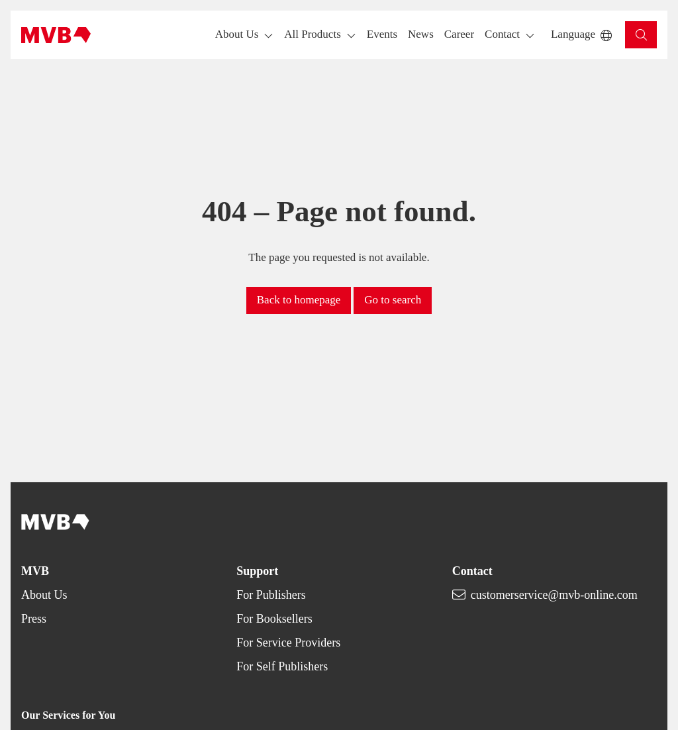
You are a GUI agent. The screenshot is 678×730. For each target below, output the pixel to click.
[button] (382, 34)
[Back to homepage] (56, 35)
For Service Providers (288, 642)
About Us (44, 594)
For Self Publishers (282, 666)
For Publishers (271, 594)
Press (33, 618)
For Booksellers (274, 618)
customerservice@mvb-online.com (554, 594)
